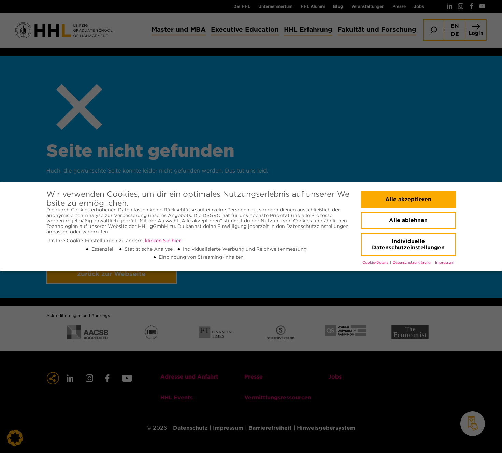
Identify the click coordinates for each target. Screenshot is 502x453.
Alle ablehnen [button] (408, 220)
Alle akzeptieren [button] (408, 199)
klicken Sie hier (163, 240)
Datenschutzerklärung (412, 262)
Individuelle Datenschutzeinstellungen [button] (408, 244)
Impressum (444, 262)
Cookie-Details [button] (375, 262)
